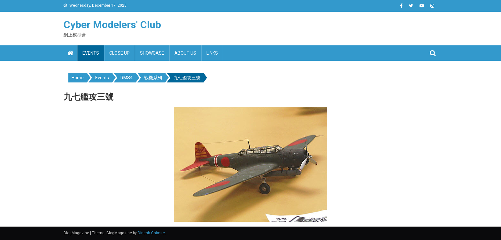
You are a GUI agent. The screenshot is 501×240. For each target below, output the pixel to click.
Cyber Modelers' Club (112, 25)
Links (212, 53)
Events (90, 53)
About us (185, 53)
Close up (119, 53)
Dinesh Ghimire (151, 233)
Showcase (152, 53)
